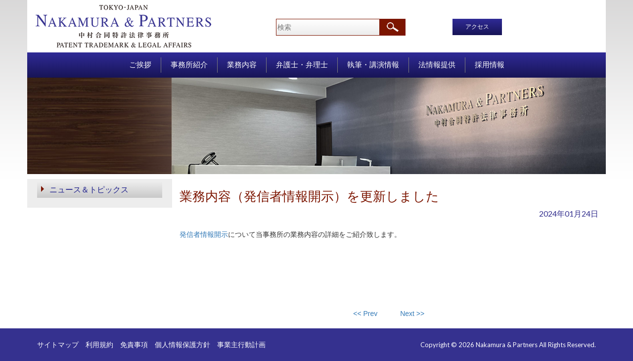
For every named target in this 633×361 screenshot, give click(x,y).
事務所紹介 (189, 65)
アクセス (477, 26)
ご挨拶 (140, 65)
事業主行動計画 (241, 344)
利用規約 (99, 344)
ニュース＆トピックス (89, 189)
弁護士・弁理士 (302, 65)
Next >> (412, 313)
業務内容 (242, 65)
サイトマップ (58, 344)
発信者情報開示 (204, 234)
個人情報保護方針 (182, 344)
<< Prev (365, 313)
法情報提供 (436, 65)
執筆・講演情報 (373, 65)
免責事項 (134, 344)
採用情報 (489, 65)
